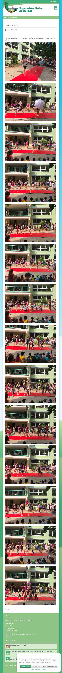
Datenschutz (43, 662)
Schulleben (22, 19)
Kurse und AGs (34, 19)
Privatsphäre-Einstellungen (49, 666)
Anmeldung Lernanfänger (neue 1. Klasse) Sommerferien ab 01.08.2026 (31, 651)
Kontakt (52, 2)
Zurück (7, 609)
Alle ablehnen (35, 666)
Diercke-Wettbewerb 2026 (18, 645)
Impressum (37, 669)
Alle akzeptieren (25, 666)
